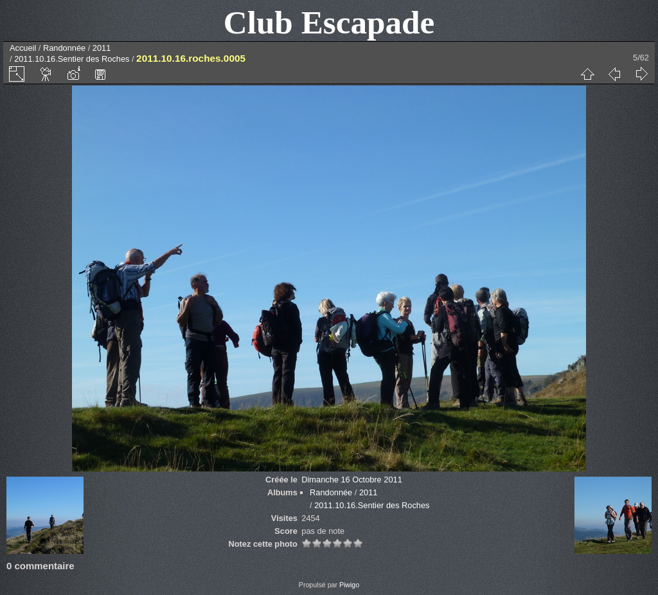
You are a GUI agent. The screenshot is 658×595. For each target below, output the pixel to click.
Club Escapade (329, 22)
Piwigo (349, 585)
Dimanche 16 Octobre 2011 (351, 479)
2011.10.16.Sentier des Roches (71, 59)
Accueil (23, 48)
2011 (102, 48)
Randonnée (64, 48)
